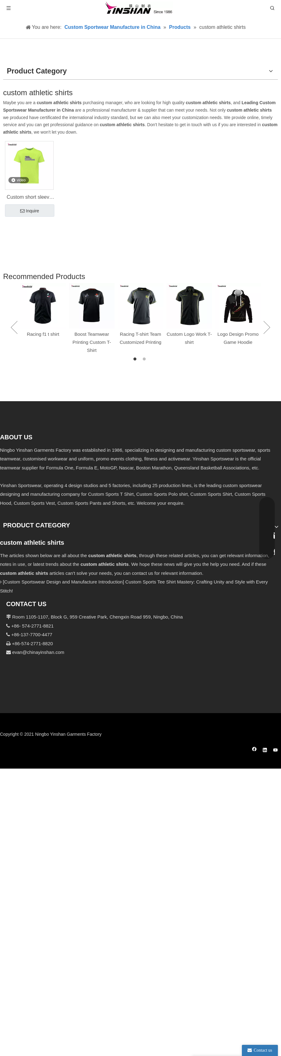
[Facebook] (254, 751)
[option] (43, 310)
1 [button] (136, 359)
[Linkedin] (265, 751)
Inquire (29, 211)
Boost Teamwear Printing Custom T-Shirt (92, 342)
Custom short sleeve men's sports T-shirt (29, 197)
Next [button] (267, 327)
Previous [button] (14, 327)
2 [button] (145, 359)
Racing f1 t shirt (43, 334)
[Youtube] (275, 751)
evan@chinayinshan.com (38, 652)
